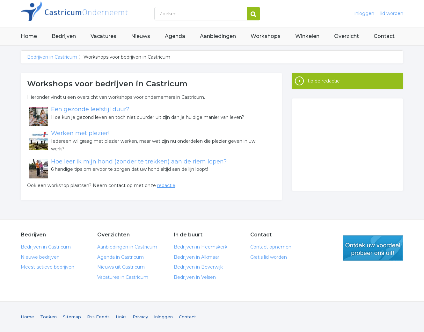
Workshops (266, 36)
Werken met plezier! (80, 133)
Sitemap (72, 316)
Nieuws (140, 36)
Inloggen (163, 316)
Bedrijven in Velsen (195, 277)
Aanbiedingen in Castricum (127, 247)
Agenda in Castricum (120, 257)
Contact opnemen (270, 247)
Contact (384, 36)
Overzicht (346, 36)
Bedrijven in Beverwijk (198, 267)
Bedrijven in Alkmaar (196, 257)
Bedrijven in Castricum (100, 13)
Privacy (140, 316)
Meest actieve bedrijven (47, 267)
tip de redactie (324, 81)
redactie (166, 185)
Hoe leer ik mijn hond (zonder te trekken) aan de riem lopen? (139, 161)
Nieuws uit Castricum (121, 267)
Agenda (175, 36)
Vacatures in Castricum (122, 277)
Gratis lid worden (268, 257)
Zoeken (48, 316)
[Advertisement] (347, 144)
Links (121, 316)
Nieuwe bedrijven (40, 257)
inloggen (364, 13)
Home (29, 36)
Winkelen (307, 36)
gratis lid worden (373, 248)
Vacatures (103, 36)
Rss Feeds (98, 316)
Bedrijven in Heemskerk (200, 247)
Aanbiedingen (218, 36)
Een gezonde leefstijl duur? (90, 109)
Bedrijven (64, 36)
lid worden (391, 13)
